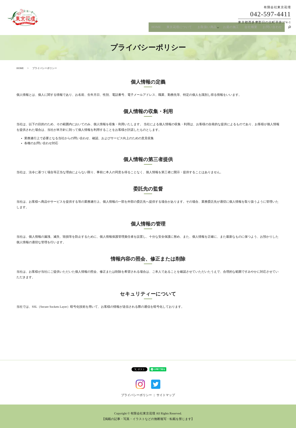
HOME (155, 28)
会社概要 (251, 28)
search (288, 29)
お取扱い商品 (206, 28)
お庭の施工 (231, 28)
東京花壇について (178, 28)
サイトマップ (165, 395)
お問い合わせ (272, 28)
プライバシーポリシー (136, 395)
